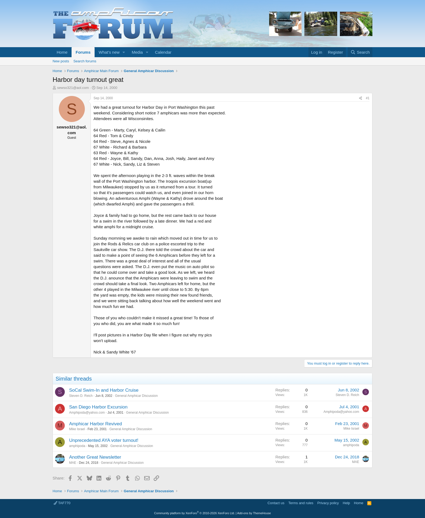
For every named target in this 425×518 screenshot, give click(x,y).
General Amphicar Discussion (136, 396)
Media (137, 52)
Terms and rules (300, 503)
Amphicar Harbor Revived (95, 423)
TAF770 (62, 503)
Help (346, 503)
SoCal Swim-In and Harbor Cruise (104, 390)
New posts (61, 61)
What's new (109, 52)
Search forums (84, 61)
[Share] (360, 98)
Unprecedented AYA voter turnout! (103, 440)
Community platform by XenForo (194, 513)
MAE (72, 463)
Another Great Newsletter (95, 457)
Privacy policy (328, 503)
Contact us (276, 503)
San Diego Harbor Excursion (98, 407)
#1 (367, 98)
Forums (83, 52)
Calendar (163, 52)
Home (62, 52)
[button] (124, 52)
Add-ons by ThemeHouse (254, 513)
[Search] (360, 52)
